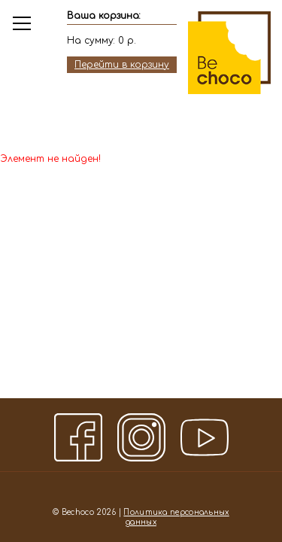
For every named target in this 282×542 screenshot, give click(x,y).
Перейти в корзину (121, 64)
